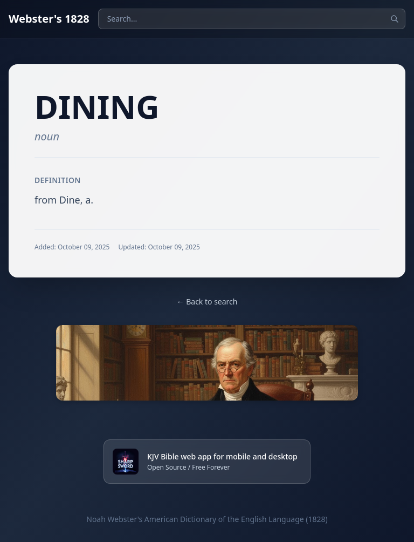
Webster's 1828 (49, 18)
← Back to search (207, 301)
